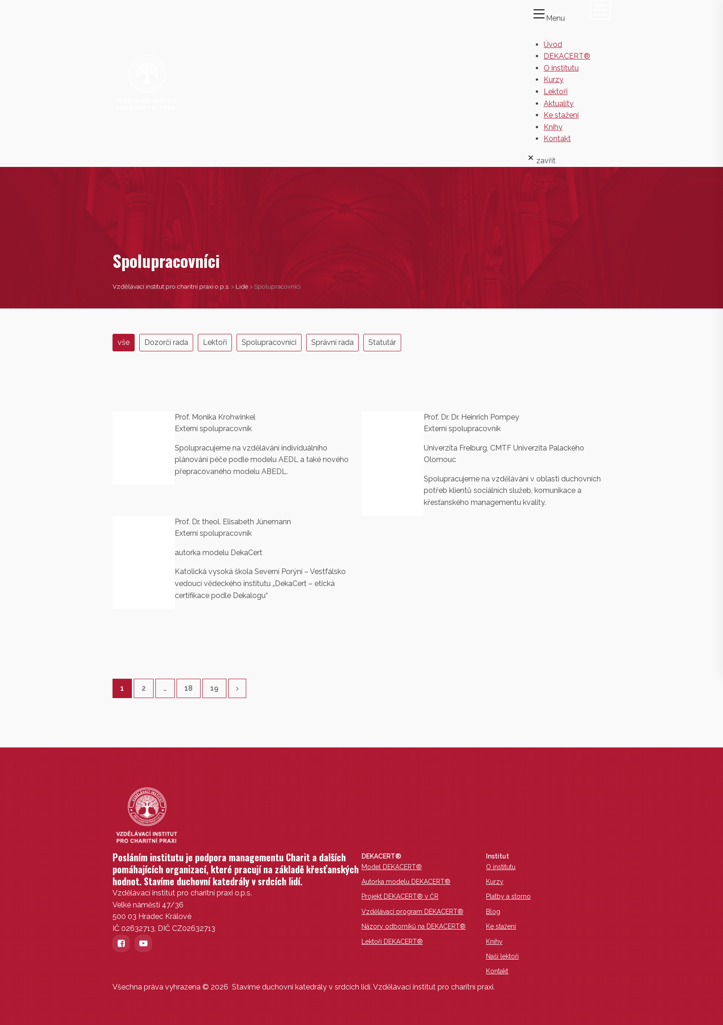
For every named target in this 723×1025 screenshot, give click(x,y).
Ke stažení (561, 115)
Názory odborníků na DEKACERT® (414, 926)
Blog (493, 911)
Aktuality (559, 103)
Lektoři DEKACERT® (392, 941)
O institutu (561, 68)
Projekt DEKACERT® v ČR (400, 896)
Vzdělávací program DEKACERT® (412, 911)
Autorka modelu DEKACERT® (406, 881)
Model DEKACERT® (392, 867)
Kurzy (553, 79)
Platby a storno (508, 896)
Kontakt (557, 138)
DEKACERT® (567, 56)
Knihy (553, 127)
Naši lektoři (502, 956)
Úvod (553, 44)
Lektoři (556, 91)
